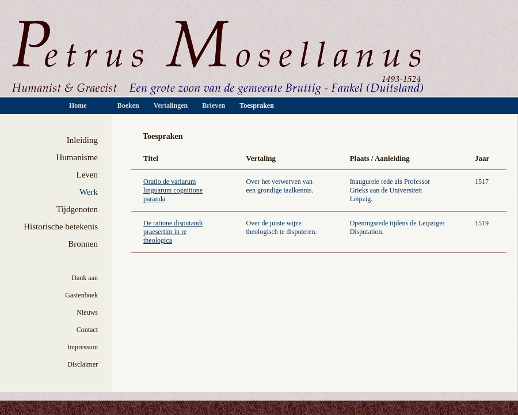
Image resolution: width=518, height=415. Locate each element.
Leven (87, 174)
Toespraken (256, 105)
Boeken (129, 105)
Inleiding (82, 140)
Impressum (82, 347)
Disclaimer (82, 364)
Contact (87, 330)
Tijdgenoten (77, 209)
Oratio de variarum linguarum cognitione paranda (173, 190)
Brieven (214, 105)
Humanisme (77, 157)
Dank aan (84, 278)
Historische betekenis (61, 226)
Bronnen (83, 243)
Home (79, 105)
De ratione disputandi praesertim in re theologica (173, 231)
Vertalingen (171, 105)
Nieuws (87, 312)
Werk (88, 192)
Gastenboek (81, 295)
